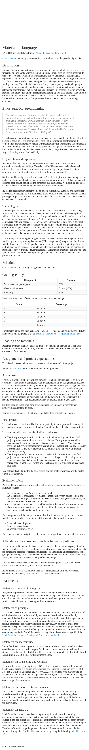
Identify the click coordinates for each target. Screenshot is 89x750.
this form (17, 368)
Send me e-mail (58, 53)
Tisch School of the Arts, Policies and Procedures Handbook (30, 635)
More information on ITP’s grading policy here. (58, 333)
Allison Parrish (43, 53)
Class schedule (9, 58)
